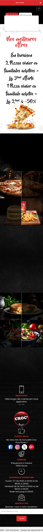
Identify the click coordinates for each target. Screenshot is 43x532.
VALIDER (21, 518)
